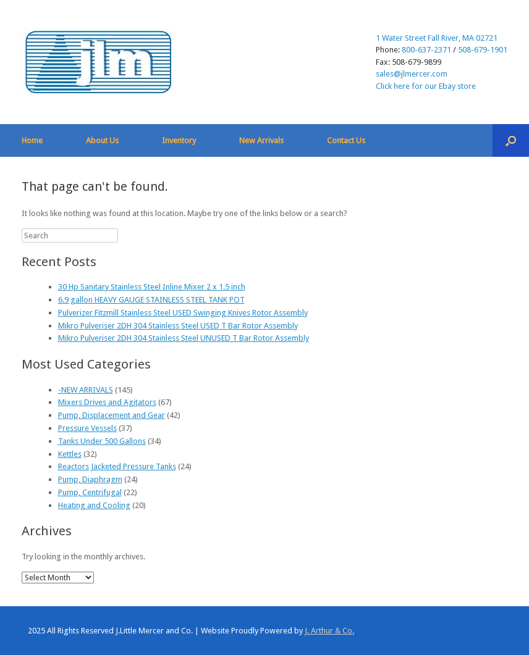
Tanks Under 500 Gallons (102, 441)
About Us (102, 140)
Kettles (70, 454)
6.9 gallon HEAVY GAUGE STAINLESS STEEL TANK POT (151, 299)
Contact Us (346, 140)
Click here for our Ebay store (426, 86)
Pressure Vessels (87, 428)
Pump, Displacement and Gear (111, 415)
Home (32, 140)
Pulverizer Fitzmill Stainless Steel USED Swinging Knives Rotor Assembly (183, 312)
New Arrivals (261, 140)
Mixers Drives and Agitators (107, 402)
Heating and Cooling (94, 505)
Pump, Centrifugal (90, 492)
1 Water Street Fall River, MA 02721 (436, 38)
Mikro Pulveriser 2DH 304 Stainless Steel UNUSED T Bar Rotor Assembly (183, 338)
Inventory (179, 140)
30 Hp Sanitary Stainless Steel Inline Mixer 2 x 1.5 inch (151, 286)
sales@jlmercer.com (411, 73)
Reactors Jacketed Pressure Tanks (117, 466)
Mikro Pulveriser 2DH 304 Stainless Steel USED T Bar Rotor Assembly (178, 325)
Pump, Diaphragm (90, 479)
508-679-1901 (482, 49)
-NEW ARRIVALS (85, 389)
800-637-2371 (426, 49)
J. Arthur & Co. (329, 630)
